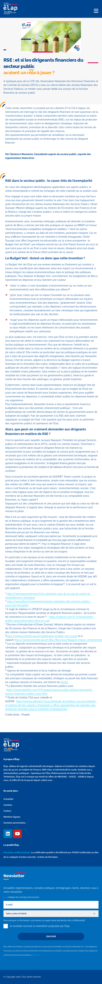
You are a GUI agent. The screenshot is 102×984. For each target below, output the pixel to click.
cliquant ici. (36, 955)
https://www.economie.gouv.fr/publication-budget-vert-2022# (41, 636)
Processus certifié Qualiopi (16, 852)
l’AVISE (64, 682)
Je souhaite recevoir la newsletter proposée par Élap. (40, 926)
